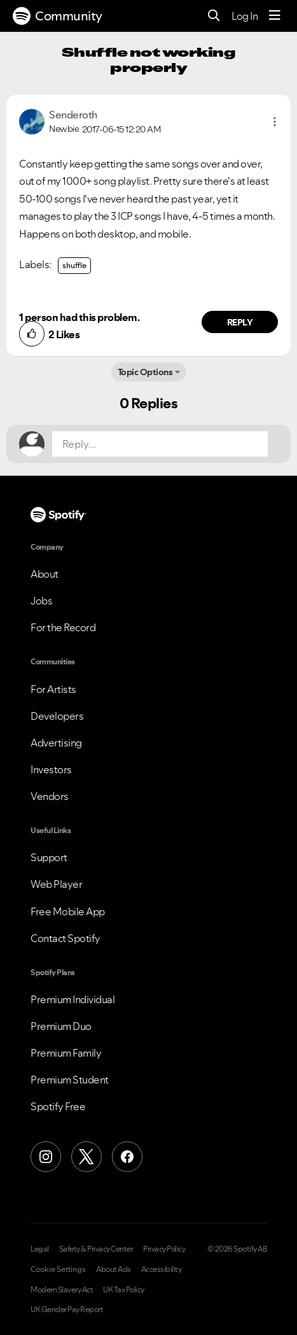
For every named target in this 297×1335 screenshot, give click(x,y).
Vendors (50, 796)
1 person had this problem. (79, 317)
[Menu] (274, 16)
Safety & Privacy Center (96, 1249)
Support (49, 857)
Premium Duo (61, 1026)
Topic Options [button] (145, 372)
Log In (244, 16)
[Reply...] (160, 444)
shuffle (74, 265)
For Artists (53, 689)
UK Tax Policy (123, 1290)
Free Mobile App (68, 911)
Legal (40, 1249)
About (45, 574)
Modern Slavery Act (62, 1290)
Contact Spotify (65, 938)
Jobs (41, 601)
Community (57, 16)
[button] (274, 121)
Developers (57, 716)
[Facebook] (127, 1156)
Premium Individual (72, 999)
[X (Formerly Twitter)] (86, 1156)
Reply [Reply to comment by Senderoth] (240, 322)
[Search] (214, 16)
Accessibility (161, 1269)
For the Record (63, 627)
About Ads (113, 1269)
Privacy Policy (164, 1249)
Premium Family (66, 1053)
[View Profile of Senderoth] (73, 115)
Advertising (56, 743)
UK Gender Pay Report (67, 1309)
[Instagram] (46, 1156)
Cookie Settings (58, 1269)
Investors (51, 769)
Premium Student (70, 1080)
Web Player (56, 884)
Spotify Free (58, 1106)
